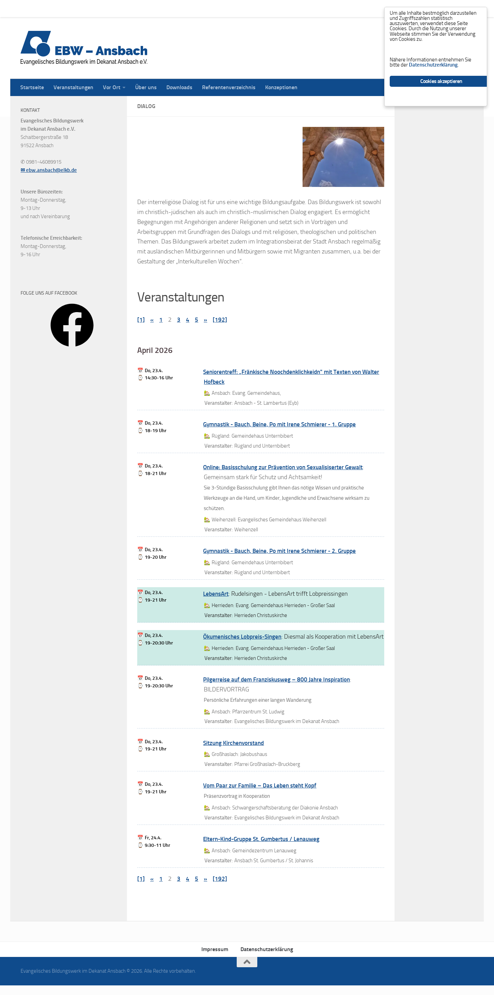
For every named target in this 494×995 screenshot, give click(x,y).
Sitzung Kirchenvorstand (235, 752)
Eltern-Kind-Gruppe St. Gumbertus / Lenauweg (265, 849)
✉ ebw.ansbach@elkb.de (49, 170)
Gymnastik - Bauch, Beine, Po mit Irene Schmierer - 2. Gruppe (284, 551)
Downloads (174, 8)
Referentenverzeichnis (223, 8)
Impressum (214, 959)
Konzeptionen (276, 8)
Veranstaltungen (68, 8)
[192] (220, 319)
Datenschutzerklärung (266, 959)
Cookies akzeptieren (441, 88)
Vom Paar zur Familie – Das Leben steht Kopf (262, 795)
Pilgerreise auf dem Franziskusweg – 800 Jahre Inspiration (280, 689)
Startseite (27, 8)
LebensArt (216, 593)
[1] (141, 319)
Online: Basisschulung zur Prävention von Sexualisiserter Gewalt (288, 467)
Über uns (141, 8)
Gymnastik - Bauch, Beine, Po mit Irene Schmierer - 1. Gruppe (284, 424)
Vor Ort (106, 8)
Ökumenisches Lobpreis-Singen (244, 636)
